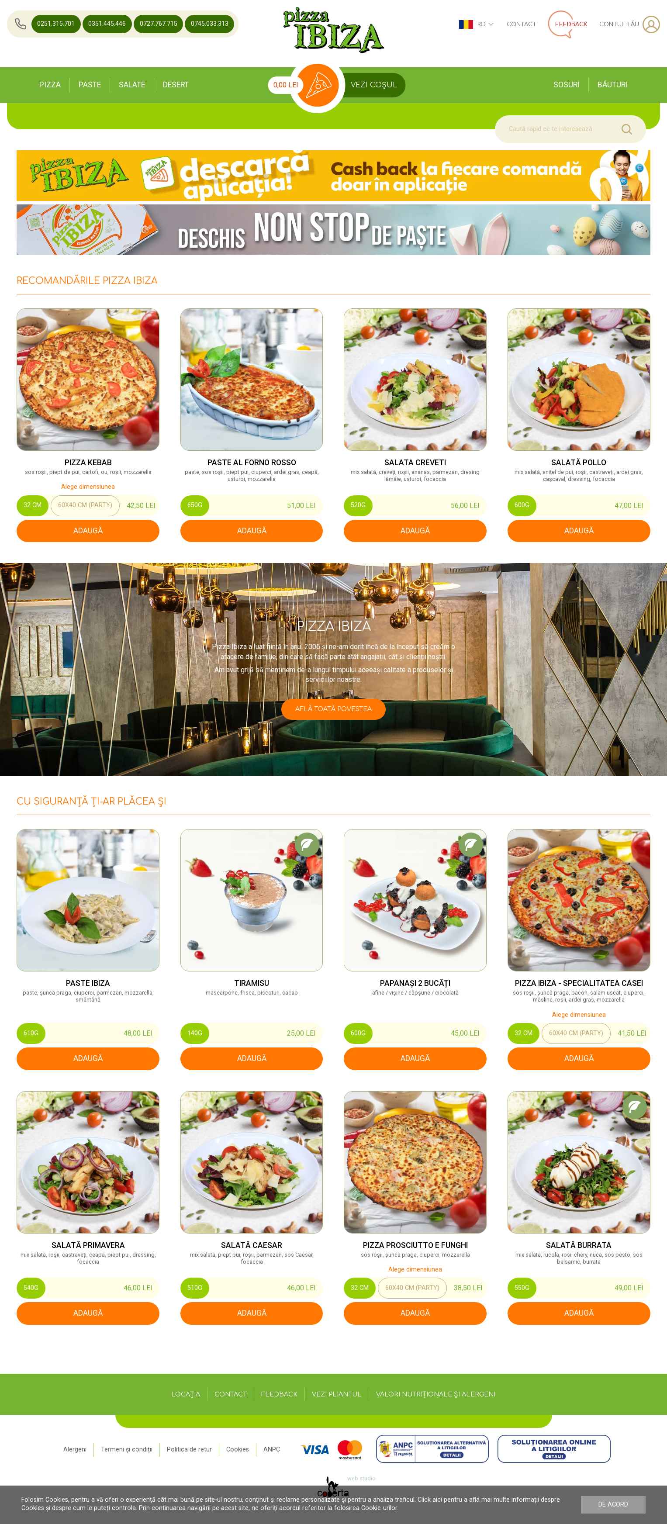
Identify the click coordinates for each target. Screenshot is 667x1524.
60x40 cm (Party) (85, 505)
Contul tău (629, 24)
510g (194, 1288)
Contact (521, 24)
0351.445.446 (107, 24)
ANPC (271, 1449)
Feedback (279, 1394)
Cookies (237, 1449)
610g (31, 1033)
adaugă (88, 530)
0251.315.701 (56, 24)
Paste (90, 84)
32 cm (32, 505)
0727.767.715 (158, 24)
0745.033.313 (209, 24)
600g (522, 505)
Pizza (50, 84)
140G (194, 1033)
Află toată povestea (333, 708)
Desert (176, 84)
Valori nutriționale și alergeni (435, 1394)
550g (522, 1288)
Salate (132, 84)
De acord (613, 1504)
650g (194, 505)
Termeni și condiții (126, 1449)
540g (31, 1288)
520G (358, 505)
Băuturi (613, 84)
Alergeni (74, 1449)
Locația (185, 1394)
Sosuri (566, 84)
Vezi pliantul (337, 1394)
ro (476, 24)
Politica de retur (189, 1449)
